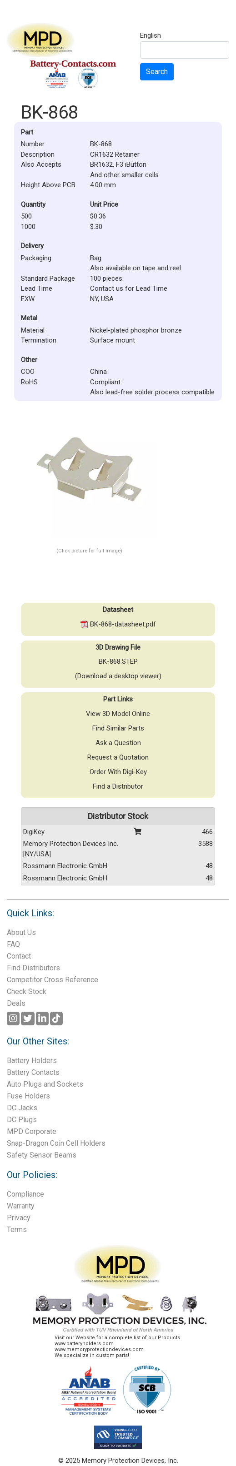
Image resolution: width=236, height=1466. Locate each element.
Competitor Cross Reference (52, 979)
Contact (19, 956)
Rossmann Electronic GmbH (65, 866)
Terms (17, 1229)
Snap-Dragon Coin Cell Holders (56, 1143)
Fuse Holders (28, 1096)
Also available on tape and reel (135, 268)
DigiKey (34, 832)
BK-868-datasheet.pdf (118, 624)
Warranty (21, 1206)
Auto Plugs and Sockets (45, 1084)
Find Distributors (33, 968)
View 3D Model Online (118, 714)
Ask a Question (118, 743)
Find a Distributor (118, 786)
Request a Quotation (118, 757)
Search (157, 71)
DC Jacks (22, 1107)
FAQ (13, 944)
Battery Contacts (33, 1072)
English (150, 36)
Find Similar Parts (118, 728)
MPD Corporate (31, 1131)
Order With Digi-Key (118, 772)
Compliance (25, 1194)
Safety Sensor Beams (41, 1155)
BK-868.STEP (118, 661)
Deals (16, 1003)
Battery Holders (32, 1060)
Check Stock (26, 991)
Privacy (18, 1217)
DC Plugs (22, 1119)
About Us (21, 932)
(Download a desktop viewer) (118, 676)
